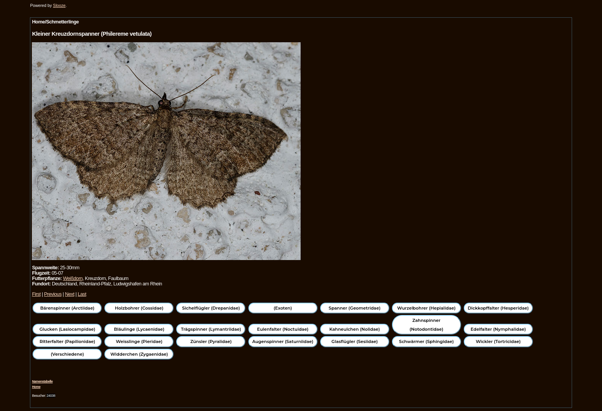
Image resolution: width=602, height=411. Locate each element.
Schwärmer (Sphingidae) (426, 341)
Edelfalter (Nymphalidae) (498, 329)
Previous (53, 294)
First (36, 294)
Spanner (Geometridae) (354, 308)
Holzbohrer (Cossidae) (139, 308)
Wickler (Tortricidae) (498, 341)
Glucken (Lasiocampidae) (67, 329)
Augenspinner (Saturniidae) (282, 341)
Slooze (59, 5)
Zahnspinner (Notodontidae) (426, 324)
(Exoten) (283, 308)
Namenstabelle (42, 381)
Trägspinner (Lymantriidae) (211, 329)
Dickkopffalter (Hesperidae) (498, 308)
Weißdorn (73, 278)
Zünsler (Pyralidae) (211, 341)
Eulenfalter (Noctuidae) (283, 329)
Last (82, 294)
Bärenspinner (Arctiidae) (67, 308)
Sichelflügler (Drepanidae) (211, 308)
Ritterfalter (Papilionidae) (67, 341)
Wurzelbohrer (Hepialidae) (426, 308)
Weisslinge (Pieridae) (139, 341)
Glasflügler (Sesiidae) (354, 341)
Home (36, 387)
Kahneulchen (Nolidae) (354, 329)
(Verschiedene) (67, 354)
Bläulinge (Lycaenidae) (139, 329)
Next (69, 294)
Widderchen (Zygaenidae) (139, 354)
